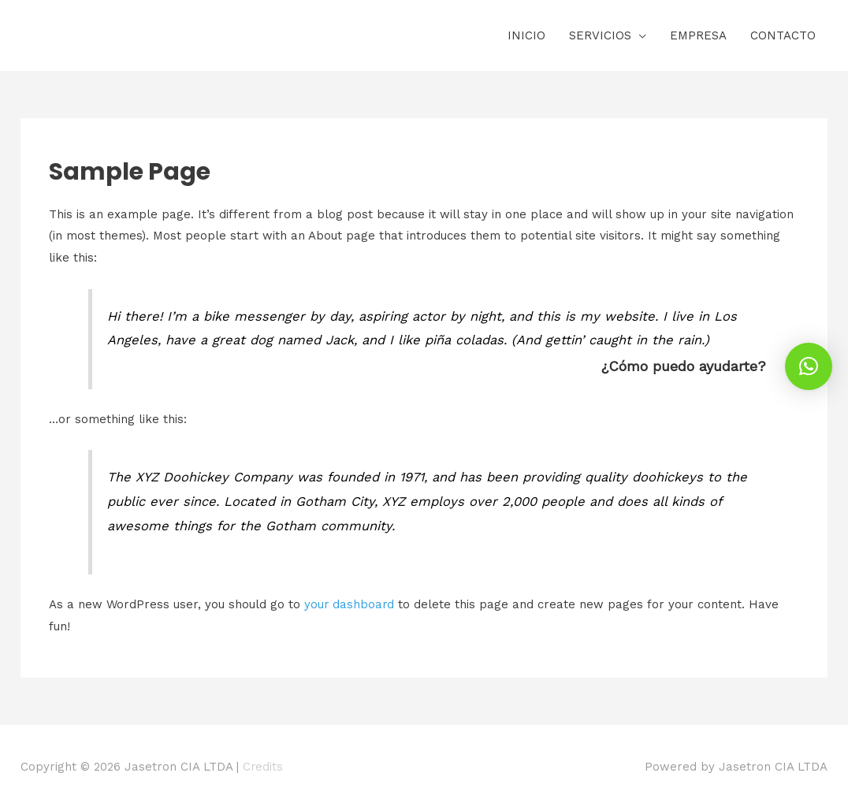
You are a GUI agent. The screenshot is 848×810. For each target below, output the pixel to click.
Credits (263, 767)
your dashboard (350, 604)
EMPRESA (698, 35)
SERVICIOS (600, 35)
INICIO (526, 35)
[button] (808, 366)
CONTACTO (783, 35)
